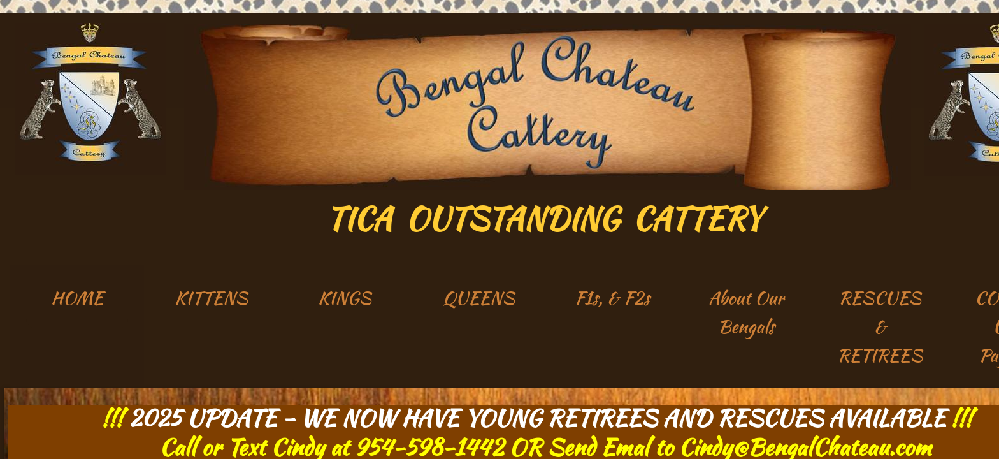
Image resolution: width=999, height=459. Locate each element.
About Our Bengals (746, 312)
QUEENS (479, 297)
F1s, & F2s (612, 297)
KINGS (344, 297)
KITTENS (211, 297)
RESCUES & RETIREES (880, 326)
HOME (77, 297)
